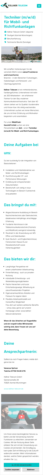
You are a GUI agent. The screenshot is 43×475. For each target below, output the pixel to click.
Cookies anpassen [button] (12, 469)
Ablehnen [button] (31, 469)
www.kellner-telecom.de (13, 388)
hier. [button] (16, 459)
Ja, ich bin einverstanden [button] (22, 465)
